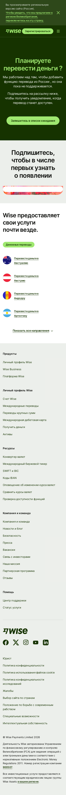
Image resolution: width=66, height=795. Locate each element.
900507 (7, 767)
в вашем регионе (28, 781)
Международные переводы (21, 406)
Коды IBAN (10, 478)
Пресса (7, 543)
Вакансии (9, 550)
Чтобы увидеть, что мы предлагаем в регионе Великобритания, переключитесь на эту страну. (29, 16)
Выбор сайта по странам (19, 698)
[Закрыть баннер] (58, 13)
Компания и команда (16, 521)
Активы (7, 434)
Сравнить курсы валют (17, 492)
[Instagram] (26, 643)
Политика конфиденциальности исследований (23, 681)
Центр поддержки (14, 600)
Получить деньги (14, 427)
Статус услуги (12, 607)
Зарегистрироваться (37, 31)
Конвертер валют (14, 456)
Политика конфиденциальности (23, 665)
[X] (16, 643)
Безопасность (12, 535)
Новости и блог (13, 528)
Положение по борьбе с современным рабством (28, 707)
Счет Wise (9, 399)
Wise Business (12, 369)
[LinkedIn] (46, 643)
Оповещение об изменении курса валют (29, 485)
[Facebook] (6, 643)
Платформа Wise (13, 376)
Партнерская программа (19, 571)
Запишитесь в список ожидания (33, 120)
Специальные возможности (21, 716)
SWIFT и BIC (11, 471)
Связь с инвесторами (16, 557)
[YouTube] (36, 643)
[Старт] (13, 31)
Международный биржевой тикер (25, 463)
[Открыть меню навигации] (58, 31)
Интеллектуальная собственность (25, 723)
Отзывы (8, 578)
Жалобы (8, 690)
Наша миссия (11, 564)
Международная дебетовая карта (24, 420)
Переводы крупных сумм (19, 413)
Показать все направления (33, 330)
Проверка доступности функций (24, 499)
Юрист (7, 658)
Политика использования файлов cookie (29, 672)
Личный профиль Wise (17, 362)
